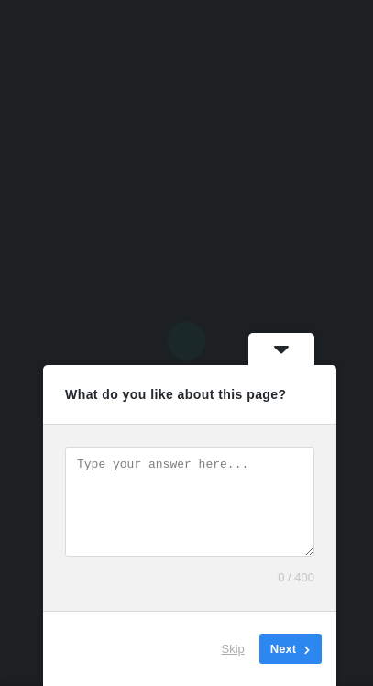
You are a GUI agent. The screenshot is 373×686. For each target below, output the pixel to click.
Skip (233, 649)
